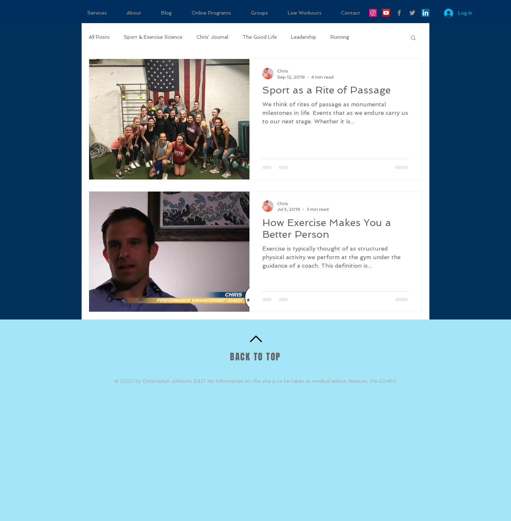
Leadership (303, 37)
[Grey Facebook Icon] (399, 13)
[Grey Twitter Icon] (412, 13)
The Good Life (259, 37)
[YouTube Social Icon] (386, 13)
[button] (413, 38)
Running (339, 37)
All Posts (99, 37)
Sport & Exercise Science (153, 37)
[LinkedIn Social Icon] (425, 13)
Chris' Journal (212, 37)
